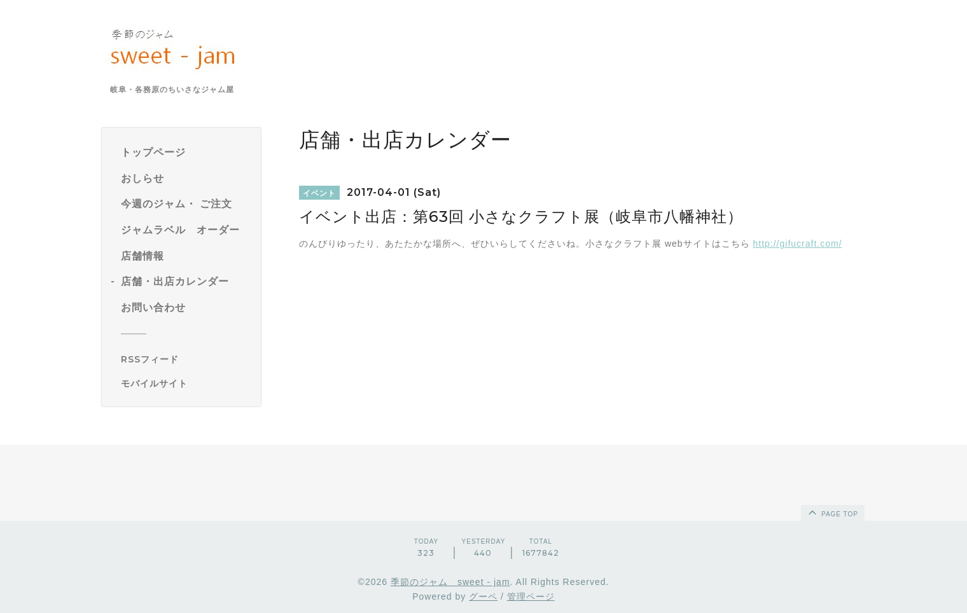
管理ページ (531, 596)
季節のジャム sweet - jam (450, 582)
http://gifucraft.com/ (797, 243)
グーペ (483, 596)
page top (832, 512)
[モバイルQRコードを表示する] (186, 383)
